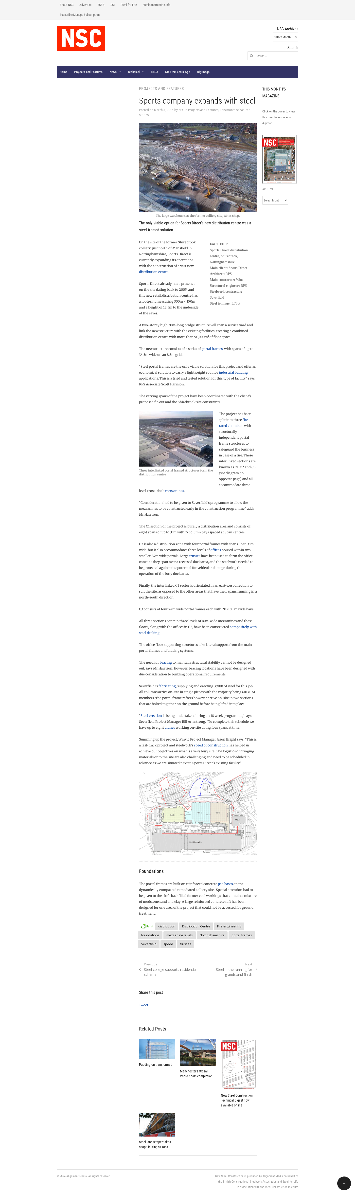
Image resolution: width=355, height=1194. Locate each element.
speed (168, 944)
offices (216, 550)
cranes (170, 727)
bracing (166, 662)
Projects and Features (88, 72)
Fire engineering (229, 926)
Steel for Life (129, 5)
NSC (181, 110)
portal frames (212, 349)
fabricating (167, 686)
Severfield (149, 944)
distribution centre (153, 272)
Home (63, 72)
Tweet (143, 1005)
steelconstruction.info (157, 5)
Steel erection (151, 716)
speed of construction (211, 745)
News (113, 72)
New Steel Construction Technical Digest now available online (237, 1100)
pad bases (225, 884)
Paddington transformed (155, 1065)
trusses (194, 556)
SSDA (154, 72)
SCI (112, 5)
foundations (150, 935)
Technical (134, 72)
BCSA (101, 5)
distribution (166, 926)
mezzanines (174, 491)
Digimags (203, 72)
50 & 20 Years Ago (177, 72)
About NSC (66, 5)
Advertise (85, 5)
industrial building (233, 372)
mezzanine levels (179, 935)
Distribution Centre (196, 926)
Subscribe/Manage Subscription (80, 15)
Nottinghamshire (212, 935)
